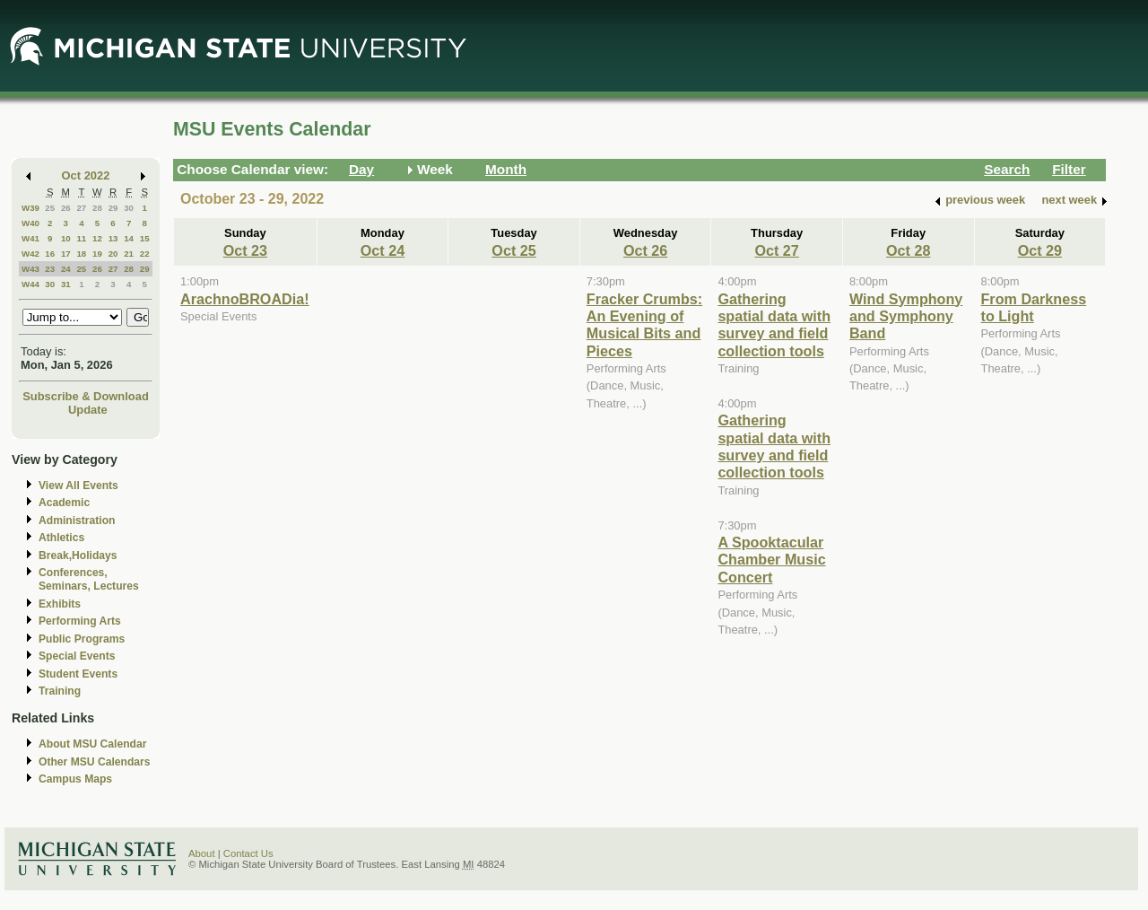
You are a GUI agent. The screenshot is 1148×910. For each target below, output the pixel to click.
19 (97, 253)
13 (113, 238)
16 (50, 253)
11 (81, 238)
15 (145, 238)
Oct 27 (776, 250)
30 (129, 208)
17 (66, 253)
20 (113, 253)
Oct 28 (908, 250)
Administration (77, 520)
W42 (30, 253)
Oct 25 (513, 250)
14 (129, 238)
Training (60, 691)
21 (129, 253)
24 (66, 269)
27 (81, 208)
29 (113, 208)
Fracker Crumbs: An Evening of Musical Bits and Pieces (644, 325)
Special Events (77, 656)
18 (81, 253)
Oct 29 (1040, 250)
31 (66, 284)
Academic (64, 502)
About (201, 853)
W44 (30, 284)
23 (50, 269)
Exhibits (60, 604)
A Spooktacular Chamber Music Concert (771, 559)
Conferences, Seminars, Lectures (89, 579)
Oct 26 (645, 250)
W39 (30, 208)
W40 (30, 223)
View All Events (78, 485)
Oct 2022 (86, 175)
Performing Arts (80, 621)
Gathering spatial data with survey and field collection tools (774, 325)
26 (66, 208)
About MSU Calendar (92, 744)
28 (97, 208)
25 (50, 208)
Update (88, 409)
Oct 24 (382, 250)
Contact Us (248, 853)
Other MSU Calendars (95, 762)
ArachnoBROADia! (244, 299)
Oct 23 (245, 250)
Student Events (78, 674)
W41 (30, 238)
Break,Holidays (78, 555)
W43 (30, 269)
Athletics (61, 537)
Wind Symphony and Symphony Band (905, 316)
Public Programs (82, 639)
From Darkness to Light (1034, 307)
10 (66, 238)
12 (97, 238)
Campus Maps (75, 779)
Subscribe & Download (85, 396)
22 (145, 253)
